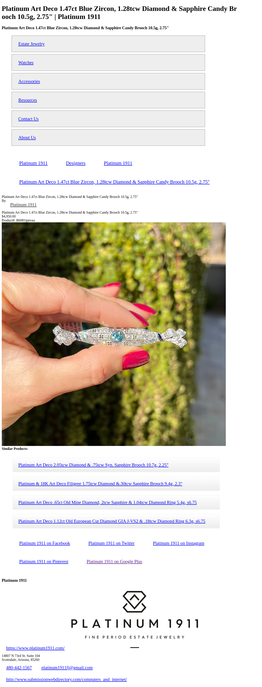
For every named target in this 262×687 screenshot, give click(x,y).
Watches (26, 62)
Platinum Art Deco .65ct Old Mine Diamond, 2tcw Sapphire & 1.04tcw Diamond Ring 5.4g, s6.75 (107, 502)
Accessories (29, 81)
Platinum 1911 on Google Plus (114, 561)
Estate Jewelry (31, 43)
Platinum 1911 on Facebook (44, 543)
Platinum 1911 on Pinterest (43, 561)
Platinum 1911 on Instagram (178, 543)
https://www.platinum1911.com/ (35, 647)
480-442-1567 (19, 667)
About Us (27, 137)
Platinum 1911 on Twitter (111, 543)
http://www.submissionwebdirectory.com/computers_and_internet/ (66, 679)
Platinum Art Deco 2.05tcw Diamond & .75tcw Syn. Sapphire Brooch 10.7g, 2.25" (93, 464)
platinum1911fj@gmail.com (67, 667)
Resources (27, 99)
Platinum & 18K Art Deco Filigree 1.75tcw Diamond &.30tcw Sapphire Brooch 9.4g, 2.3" (100, 483)
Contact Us (28, 118)
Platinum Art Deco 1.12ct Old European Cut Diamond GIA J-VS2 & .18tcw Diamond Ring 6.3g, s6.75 (111, 521)
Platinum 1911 (23, 204)
